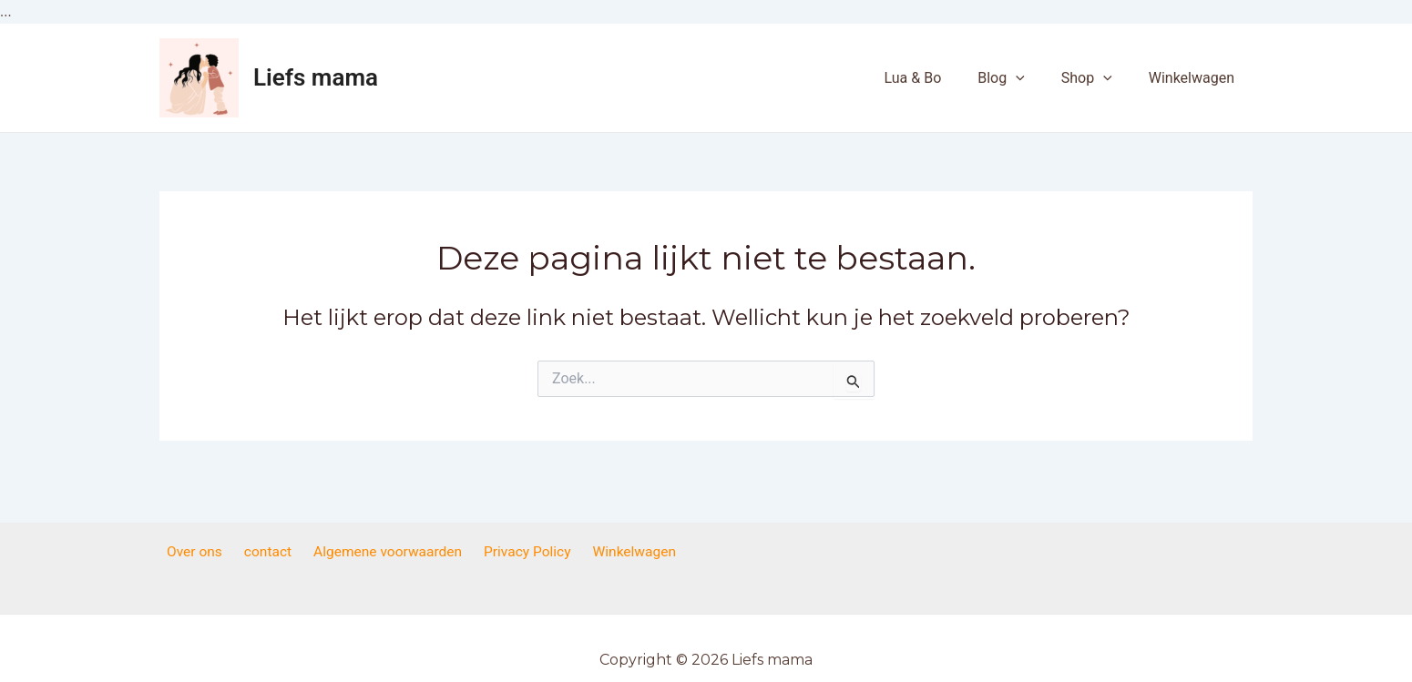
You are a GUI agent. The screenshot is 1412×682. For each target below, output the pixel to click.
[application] (1034, 78)
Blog (1019, 78)
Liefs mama (315, 77)
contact (270, 552)
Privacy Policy (522, 552)
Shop (1097, 78)
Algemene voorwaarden (386, 552)
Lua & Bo (938, 78)
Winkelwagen (1195, 78)
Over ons (203, 552)
